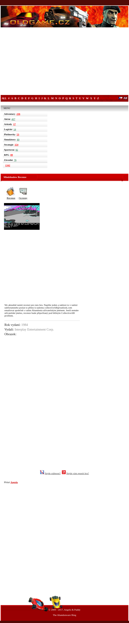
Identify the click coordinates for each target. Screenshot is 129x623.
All (4, 98)
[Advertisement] (64, 61)
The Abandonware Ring (64, 615)
